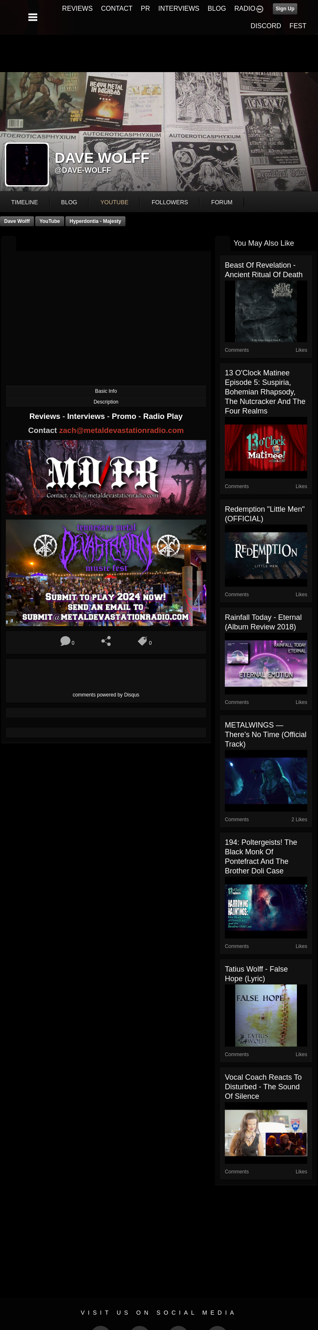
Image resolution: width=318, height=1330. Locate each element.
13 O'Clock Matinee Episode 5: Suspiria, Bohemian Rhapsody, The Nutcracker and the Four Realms (265, 392)
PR (145, 8)
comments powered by (106, 695)
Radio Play (163, 416)
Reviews (46, 416)
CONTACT (116, 8)
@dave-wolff (83, 170)
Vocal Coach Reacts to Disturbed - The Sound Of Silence (263, 1086)
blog (69, 202)
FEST (297, 25)
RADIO (244, 8)
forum (221, 202)
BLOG (217, 8)
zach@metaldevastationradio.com (121, 430)
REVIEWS (77, 8)
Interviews (87, 416)
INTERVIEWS (178, 8)
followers (170, 202)
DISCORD (266, 25)
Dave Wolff (17, 221)
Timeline (24, 202)
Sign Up (285, 9)
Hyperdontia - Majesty (95, 221)
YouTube (49, 221)
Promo (125, 416)
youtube (114, 202)
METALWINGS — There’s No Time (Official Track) (265, 734)
